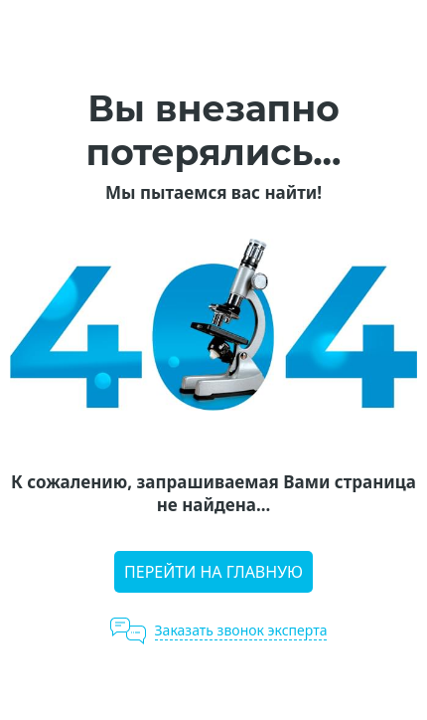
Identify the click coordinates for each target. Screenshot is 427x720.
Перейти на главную (213, 572)
